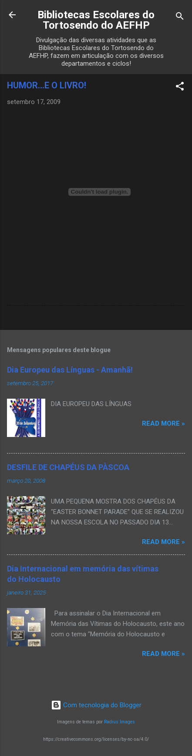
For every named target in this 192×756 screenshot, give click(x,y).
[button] (180, 87)
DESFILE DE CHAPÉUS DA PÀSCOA (68, 467)
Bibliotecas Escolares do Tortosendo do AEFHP (96, 20)
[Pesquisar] (180, 17)
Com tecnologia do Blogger (96, 705)
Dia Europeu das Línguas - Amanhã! (70, 369)
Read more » (163, 423)
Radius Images (119, 722)
